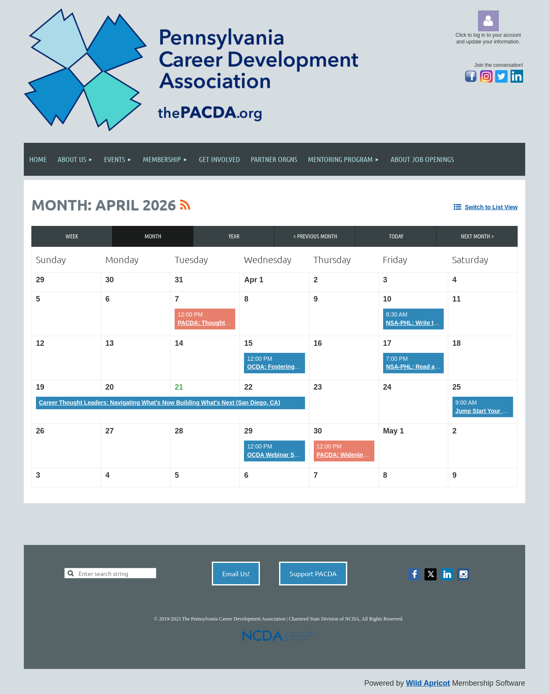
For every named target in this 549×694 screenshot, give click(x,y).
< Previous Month (315, 236)
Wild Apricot (428, 683)
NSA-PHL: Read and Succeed (427, 366)
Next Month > (477, 236)
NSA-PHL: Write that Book (422, 322)
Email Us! (235, 573)
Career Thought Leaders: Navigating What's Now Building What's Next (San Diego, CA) (159, 402)
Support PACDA (313, 573)
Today (396, 236)
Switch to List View (491, 207)
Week (72, 236)
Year (234, 236)
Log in (488, 20)
